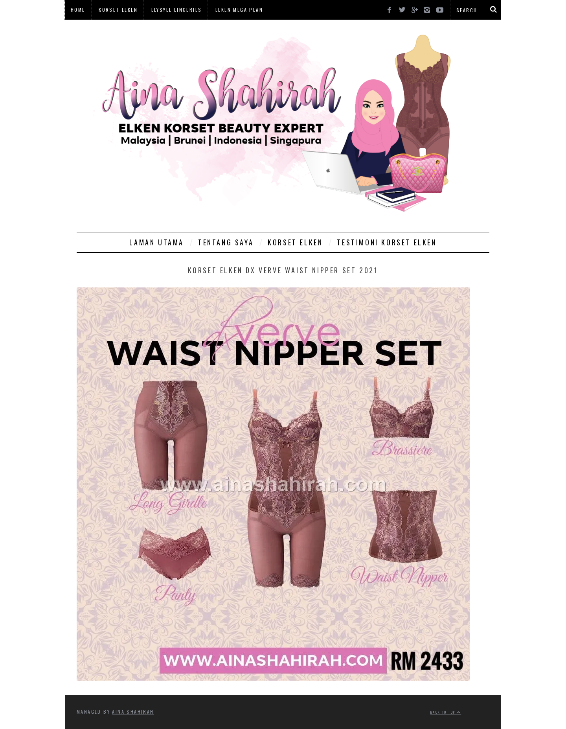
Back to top (445, 712)
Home (78, 9)
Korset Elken (118, 9)
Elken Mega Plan (239, 9)
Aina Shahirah (133, 711)
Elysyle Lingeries (176, 9)
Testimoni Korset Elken (386, 242)
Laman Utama (156, 242)
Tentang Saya (226, 242)
